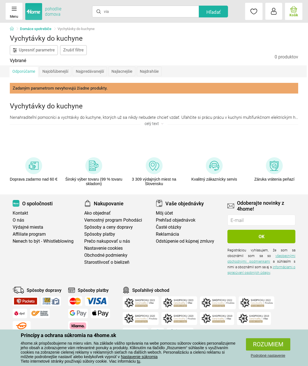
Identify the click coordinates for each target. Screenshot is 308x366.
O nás (18, 220)
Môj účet (164, 213)
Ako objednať (97, 213)
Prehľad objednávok (175, 220)
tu (138, 361)
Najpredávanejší (90, 71)
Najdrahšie (149, 71)
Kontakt (20, 213)
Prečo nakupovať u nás (107, 241)
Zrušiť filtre (73, 50)
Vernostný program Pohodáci (113, 220)
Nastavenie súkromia (139, 356)
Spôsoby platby (99, 234)
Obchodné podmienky (105, 255)
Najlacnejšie (121, 71)
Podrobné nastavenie (268, 355)
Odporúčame (23, 71)
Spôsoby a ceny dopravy (108, 227)
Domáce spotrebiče (35, 29)
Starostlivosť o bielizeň (106, 262)
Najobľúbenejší (55, 71)
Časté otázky (168, 227)
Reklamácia (167, 234)
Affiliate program (29, 234)
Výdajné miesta (28, 227)
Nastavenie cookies (103, 248)
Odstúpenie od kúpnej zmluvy (185, 241)
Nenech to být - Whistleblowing (43, 241)
